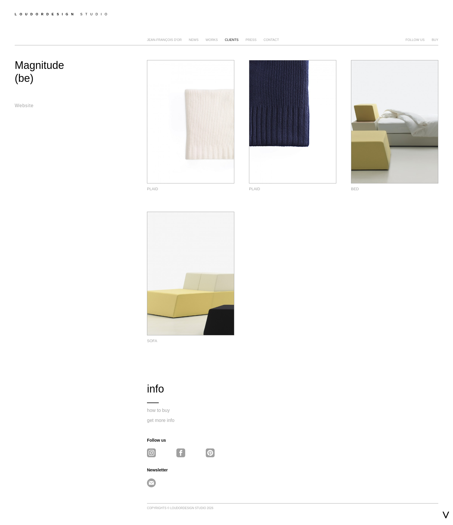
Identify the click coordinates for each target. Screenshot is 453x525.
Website (24, 105)
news (193, 40)
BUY (435, 40)
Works (211, 40)
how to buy (158, 410)
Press (250, 40)
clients (231, 40)
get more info (160, 420)
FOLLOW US (415, 40)
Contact (271, 40)
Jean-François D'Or (164, 40)
